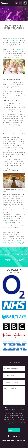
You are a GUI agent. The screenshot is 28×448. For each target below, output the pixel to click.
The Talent (11, 230)
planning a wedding (13, 38)
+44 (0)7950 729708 (15, 242)
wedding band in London (16, 212)
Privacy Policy (10, 423)
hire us (5, 244)
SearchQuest (22, 443)
